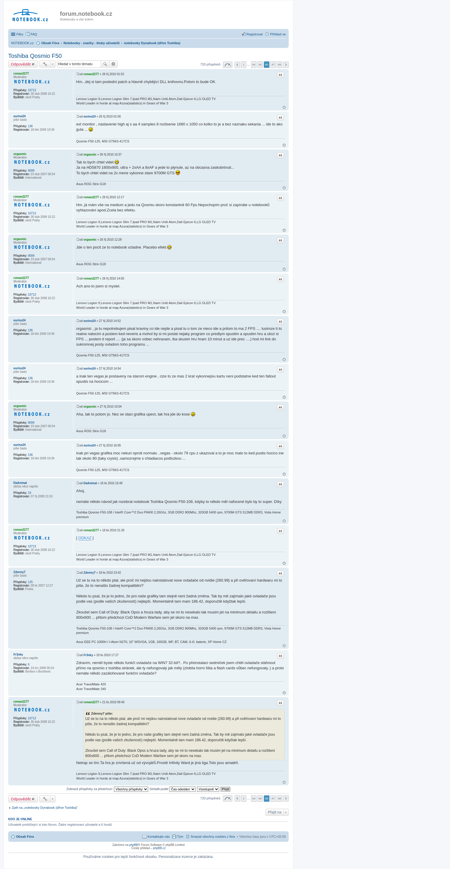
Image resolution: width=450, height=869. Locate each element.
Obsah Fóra (25, 836)
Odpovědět (21, 64)
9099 (31, 170)
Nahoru (284, 107)
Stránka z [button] (227, 65)
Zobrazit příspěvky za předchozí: (107, 789)
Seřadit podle (172, 789)
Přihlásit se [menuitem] (278, 34)
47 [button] (273, 64)
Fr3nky (18, 654)
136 (30, 126)
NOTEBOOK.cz (22, 43)
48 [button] (279, 64)
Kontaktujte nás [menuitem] (159, 836)
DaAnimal (20, 482)
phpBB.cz (159, 848)
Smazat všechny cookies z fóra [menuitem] (213, 836)
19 (29, 492)
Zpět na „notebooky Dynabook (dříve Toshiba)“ (45, 807)
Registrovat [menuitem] (255, 34)
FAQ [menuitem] (34, 34)
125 (30, 582)
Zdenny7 (19, 572)
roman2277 (21, 73)
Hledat (105, 64)
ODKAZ (84, 538)
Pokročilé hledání (113, 64)
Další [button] (286, 65)
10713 (32, 90)
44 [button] (253, 64)
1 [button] (244, 64)
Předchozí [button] (237, 65)
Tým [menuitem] (180, 836)
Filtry (19, 34)
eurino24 (19, 116)
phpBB (133, 844)
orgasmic (19, 154)
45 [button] (260, 64)
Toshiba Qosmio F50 (35, 56)
